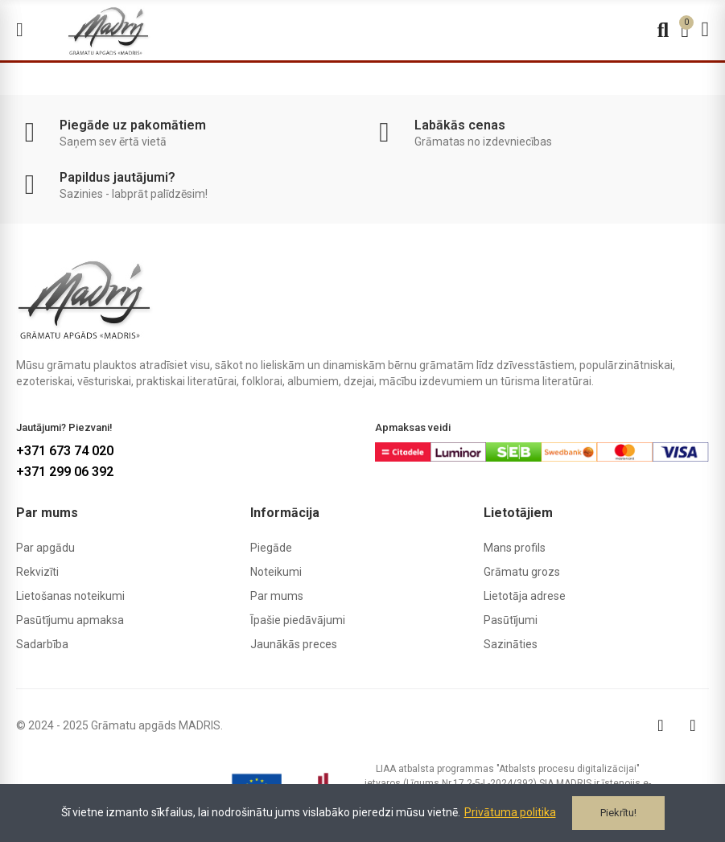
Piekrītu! (618, 813)
